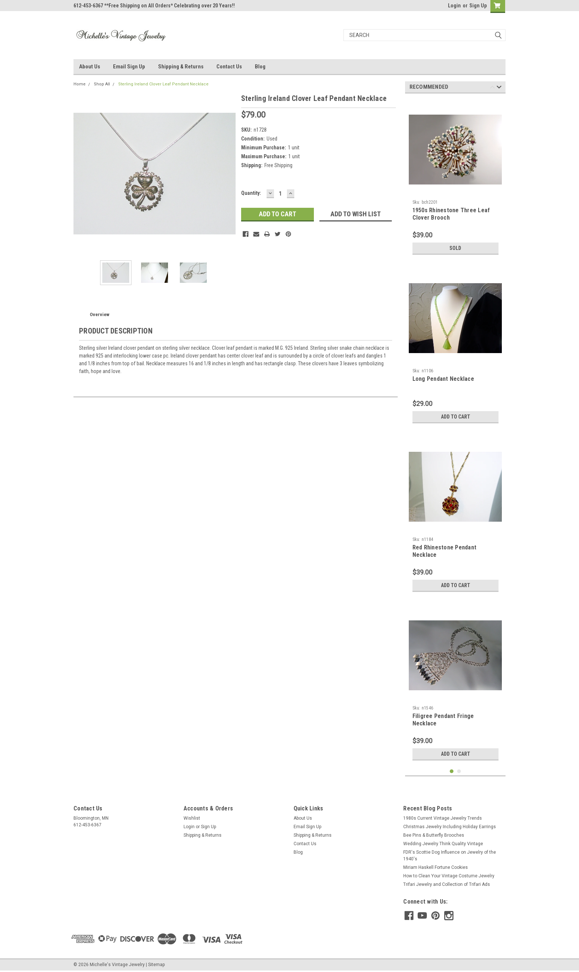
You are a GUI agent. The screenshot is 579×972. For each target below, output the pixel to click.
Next (499, 88)
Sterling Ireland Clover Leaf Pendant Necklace (163, 84)
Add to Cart (455, 417)
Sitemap (156, 964)
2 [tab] (459, 771)
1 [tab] (452, 771)
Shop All (102, 84)
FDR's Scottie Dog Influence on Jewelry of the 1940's (449, 855)
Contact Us (229, 66)
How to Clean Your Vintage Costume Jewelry (448, 875)
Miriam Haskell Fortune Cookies (435, 867)
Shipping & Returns (180, 66)
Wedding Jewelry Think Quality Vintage (443, 843)
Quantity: (251, 193)
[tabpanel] (455, 178)
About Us (89, 66)
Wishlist (192, 818)
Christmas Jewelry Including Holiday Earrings (449, 826)
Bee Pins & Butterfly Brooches (433, 835)
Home (79, 84)
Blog (260, 66)
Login (454, 6)
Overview (99, 314)
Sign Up (478, 6)
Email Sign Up (129, 66)
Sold (455, 248)
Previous (492, 88)
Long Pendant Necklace (443, 378)
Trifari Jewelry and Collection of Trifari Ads (446, 884)
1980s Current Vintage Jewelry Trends (442, 818)
